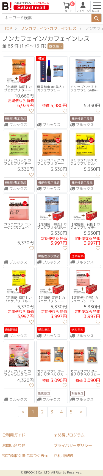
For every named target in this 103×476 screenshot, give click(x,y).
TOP (8, 28)
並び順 (54, 46)
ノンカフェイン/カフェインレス (48, 28)
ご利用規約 (63, 455)
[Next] (81, 412)
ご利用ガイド (13, 435)
